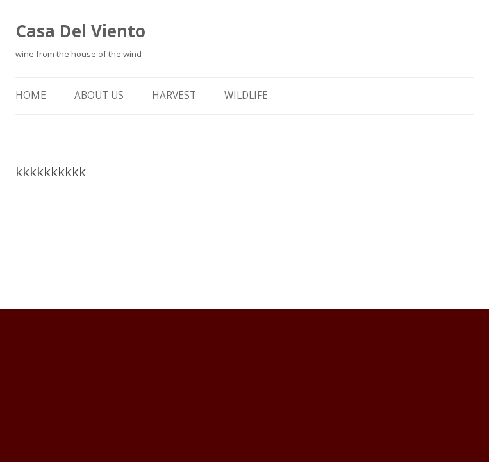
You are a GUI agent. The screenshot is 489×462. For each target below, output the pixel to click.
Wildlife (246, 95)
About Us (99, 95)
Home (30, 95)
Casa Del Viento (80, 30)
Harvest (174, 95)
